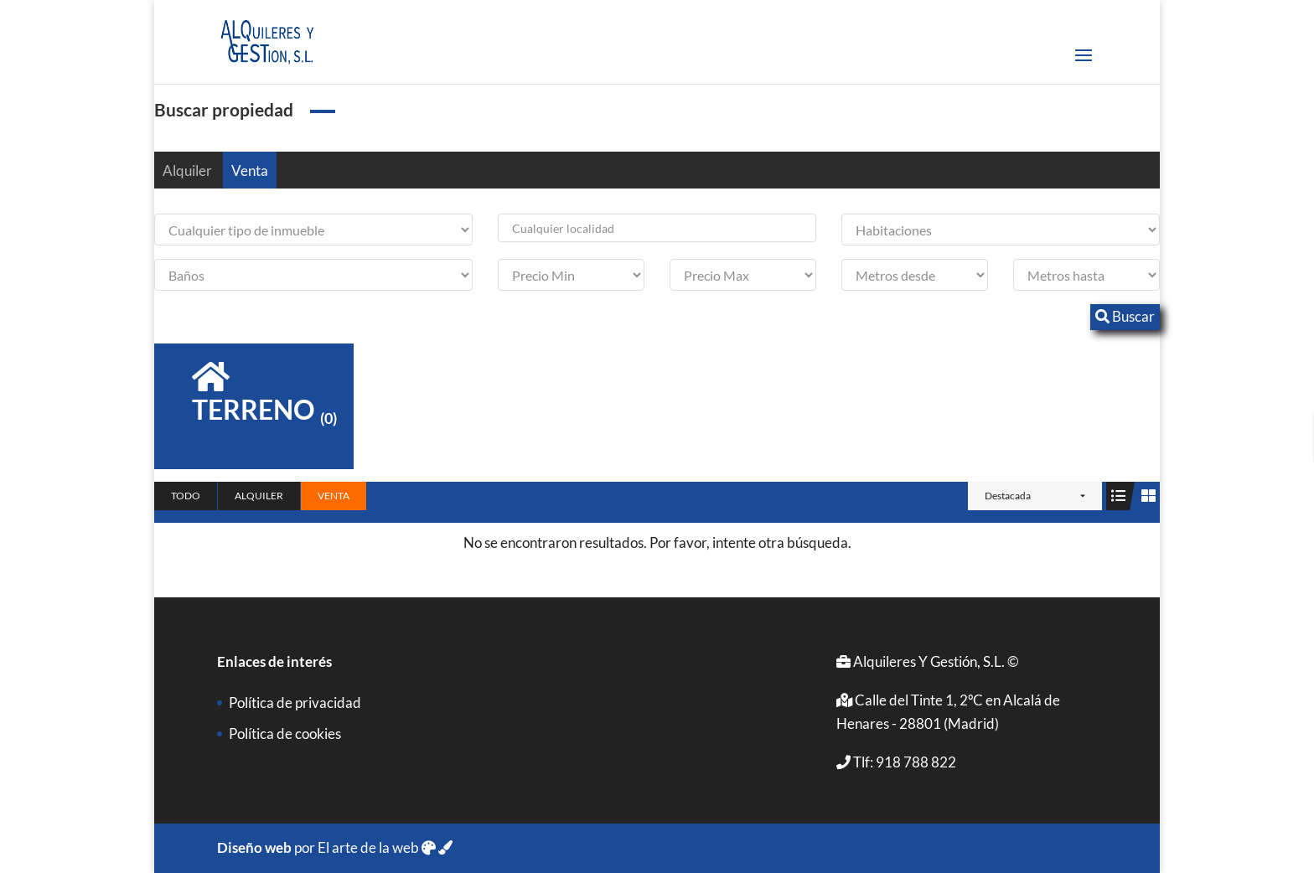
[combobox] (657, 228)
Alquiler (187, 170)
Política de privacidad (295, 702)
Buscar (1125, 316)
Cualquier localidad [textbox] (563, 228)
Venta (249, 170)
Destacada (1008, 495)
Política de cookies (285, 733)
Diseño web (254, 847)
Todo (185, 495)
